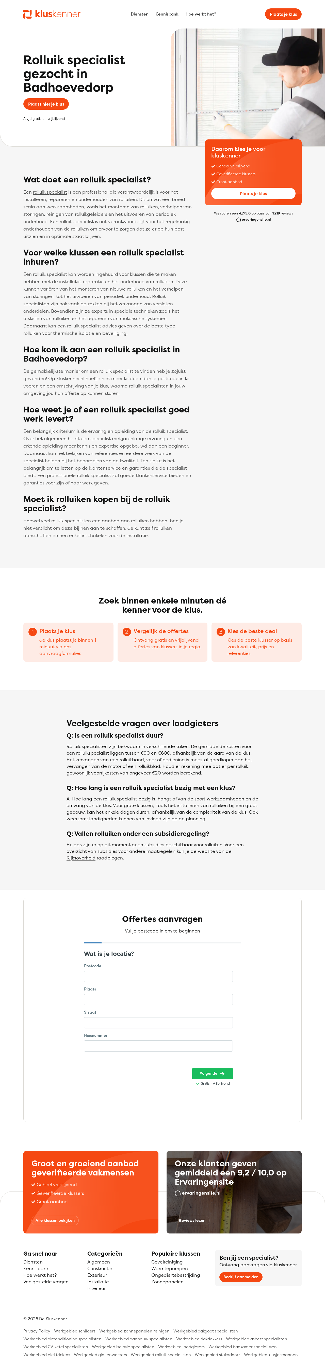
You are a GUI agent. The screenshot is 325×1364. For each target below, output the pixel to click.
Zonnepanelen (167, 1282)
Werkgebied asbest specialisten (256, 1339)
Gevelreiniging (167, 1262)
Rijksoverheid (81, 858)
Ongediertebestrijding (175, 1275)
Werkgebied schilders (74, 1331)
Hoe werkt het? (201, 14)
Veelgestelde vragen (46, 1282)
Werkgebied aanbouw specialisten (138, 1339)
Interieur (96, 1288)
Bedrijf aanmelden (240, 1277)
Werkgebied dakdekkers (199, 1339)
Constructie (99, 1268)
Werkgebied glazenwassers (100, 1354)
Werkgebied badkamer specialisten (242, 1346)
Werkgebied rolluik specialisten (161, 1354)
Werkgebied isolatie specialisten (123, 1346)
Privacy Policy (36, 1331)
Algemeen (98, 1262)
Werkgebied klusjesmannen (271, 1354)
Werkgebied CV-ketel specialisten (55, 1346)
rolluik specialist (50, 192)
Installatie (98, 1282)
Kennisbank (167, 14)
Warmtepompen (169, 1268)
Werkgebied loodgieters (181, 1346)
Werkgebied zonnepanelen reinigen (134, 1331)
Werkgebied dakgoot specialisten (205, 1331)
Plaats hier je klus (46, 104)
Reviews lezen (192, 1220)
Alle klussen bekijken (55, 1220)
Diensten (140, 14)
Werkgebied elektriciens (46, 1354)
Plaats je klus (283, 14)
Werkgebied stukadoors (217, 1354)
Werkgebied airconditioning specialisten (62, 1339)
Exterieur (97, 1275)
